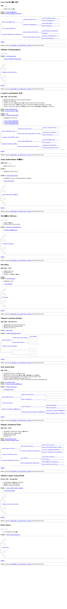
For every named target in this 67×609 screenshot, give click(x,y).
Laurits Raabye (9, 352)
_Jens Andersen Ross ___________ (11, 423)
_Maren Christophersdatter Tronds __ (52, 477)
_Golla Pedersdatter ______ (20, 365)
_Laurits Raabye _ (6, 363)
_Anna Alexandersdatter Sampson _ (56, 442)
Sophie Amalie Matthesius (13, 572)
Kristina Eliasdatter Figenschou (13, 13)
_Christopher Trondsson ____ (50, 140)
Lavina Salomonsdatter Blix (11, 131)
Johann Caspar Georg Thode (10, 539)
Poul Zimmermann (11, 59)
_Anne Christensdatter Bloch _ (32, 39)
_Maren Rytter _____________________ (52, 491)
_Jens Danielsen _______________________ (33, 435)
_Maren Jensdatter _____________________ (33, 426)
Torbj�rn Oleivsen (8, 259)
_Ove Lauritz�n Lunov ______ (51, 149)
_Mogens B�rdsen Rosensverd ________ (53, 494)
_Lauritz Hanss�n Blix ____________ (12, 22)
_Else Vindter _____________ (50, 152)
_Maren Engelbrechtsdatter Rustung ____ (29, 156)
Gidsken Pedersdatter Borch (13, 355)
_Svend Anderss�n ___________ (51, 24)
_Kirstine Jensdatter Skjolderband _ (52, 483)
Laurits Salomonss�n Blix (11, 128)
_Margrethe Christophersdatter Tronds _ (29, 142)
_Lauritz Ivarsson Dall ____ (50, 135)
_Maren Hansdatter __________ (50, 27)
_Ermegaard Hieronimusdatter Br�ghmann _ (33, 441)
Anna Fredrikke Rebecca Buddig (14, 521)
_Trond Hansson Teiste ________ (10, 478)
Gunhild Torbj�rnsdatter (10, 244)
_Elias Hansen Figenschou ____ (32, 34)
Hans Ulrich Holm (9, 191)
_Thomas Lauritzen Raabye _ (20, 360)
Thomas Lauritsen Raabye (9, 370)
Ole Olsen (5, 317)
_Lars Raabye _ (33, 358)
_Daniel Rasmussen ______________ (56, 433)
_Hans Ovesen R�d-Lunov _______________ (30, 150)
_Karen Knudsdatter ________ (50, 143)
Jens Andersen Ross (10, 408)
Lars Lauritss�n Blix (9, 29)
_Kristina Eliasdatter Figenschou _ (11, 37)
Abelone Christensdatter (9, 77)
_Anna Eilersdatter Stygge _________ (52, 497)
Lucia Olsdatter (8, 301)
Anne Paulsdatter (10, 296)
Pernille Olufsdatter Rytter (12, 469)
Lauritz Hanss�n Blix (11, 12)
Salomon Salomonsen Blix (11, 129)
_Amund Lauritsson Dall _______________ (29, 136)
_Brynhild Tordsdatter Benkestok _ (31, 481)
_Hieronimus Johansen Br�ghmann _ (56, 439)
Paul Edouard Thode (9, 524)
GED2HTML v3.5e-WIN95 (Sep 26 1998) (20, 48)
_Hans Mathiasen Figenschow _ (50, 32)
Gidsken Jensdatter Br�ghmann (13, 410)
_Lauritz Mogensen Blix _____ (50, 18)
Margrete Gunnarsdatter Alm (13, 241)
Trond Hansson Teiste (10, 468)
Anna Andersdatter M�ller (10, 206)
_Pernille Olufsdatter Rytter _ (10, 493)
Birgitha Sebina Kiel (11, 412)
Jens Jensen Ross (7, 431)
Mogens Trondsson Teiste (9, 485)
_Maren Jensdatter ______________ (56, 436)
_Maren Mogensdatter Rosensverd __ (31, 495)
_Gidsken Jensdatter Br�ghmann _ (11, 438)
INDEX (3, 45)
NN (7, 121)
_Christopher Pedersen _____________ (52, 488)
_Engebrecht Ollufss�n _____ (51, 155)
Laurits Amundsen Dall (11, 116)
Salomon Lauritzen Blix (12, 122)
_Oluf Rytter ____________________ (31, 490)
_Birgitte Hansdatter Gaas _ (50, 157)
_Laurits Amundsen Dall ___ (9, 139)
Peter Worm (5, 586)
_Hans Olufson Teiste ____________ (31, 475)
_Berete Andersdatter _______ (50, 41)
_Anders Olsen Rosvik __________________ (33, 421)
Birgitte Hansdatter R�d (11, 118)
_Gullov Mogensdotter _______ (50, 21)
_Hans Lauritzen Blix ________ (32, 19)
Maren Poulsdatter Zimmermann (12, 62)
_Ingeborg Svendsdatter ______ (32, 25)
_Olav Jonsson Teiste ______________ (52, 474)
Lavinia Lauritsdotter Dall (10, 146)
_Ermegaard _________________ (50, 35)
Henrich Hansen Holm (12, 186)
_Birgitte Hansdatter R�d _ (9, 153)
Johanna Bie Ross (9, 415)
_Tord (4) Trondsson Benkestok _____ (52, 480)
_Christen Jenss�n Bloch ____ (51, 38)
